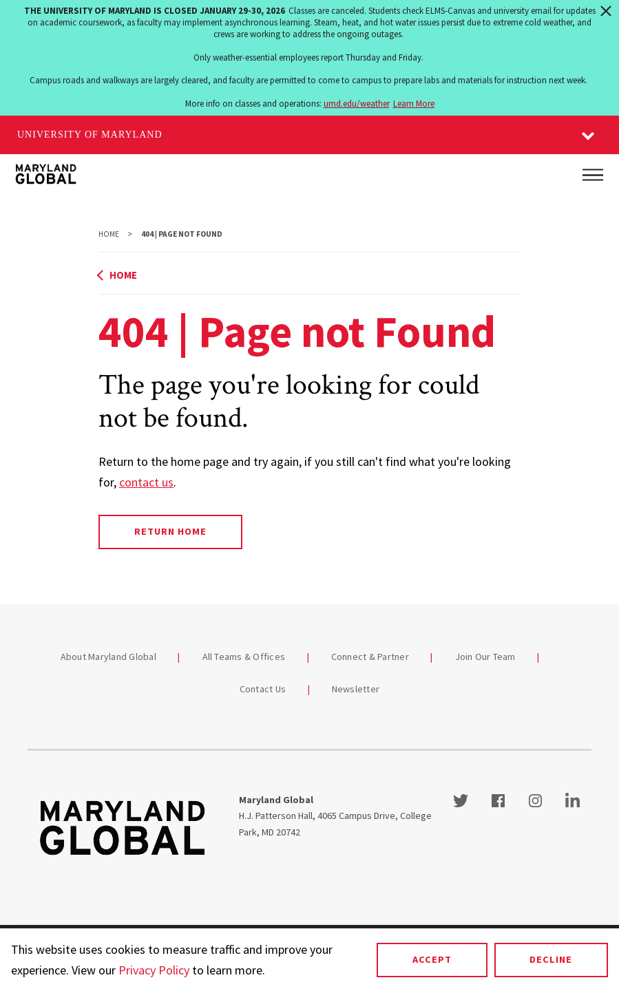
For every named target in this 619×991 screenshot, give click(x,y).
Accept (432, 959)
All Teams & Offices (244, 656)
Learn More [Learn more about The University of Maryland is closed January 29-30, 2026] (413, 103)
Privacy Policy (153, 970)
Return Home (170, 531)
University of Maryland (89, 134)
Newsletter (356, 689)
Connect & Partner (370, 656)
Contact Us (263, 689)
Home (108, 234)
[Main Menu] (593, 175)
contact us (146, 482)
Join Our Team (485, 656)
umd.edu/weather (357, 103)
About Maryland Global (108, 656)
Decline (550, 959)
